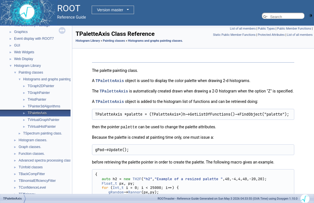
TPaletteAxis (37, 113)
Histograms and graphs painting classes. (53, 79)
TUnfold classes (31, 167)
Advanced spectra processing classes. (47, 160)
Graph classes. (30, 147)
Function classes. (32, 154)
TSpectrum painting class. (42, 133)
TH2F (137, 177)
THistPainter (37, 100)
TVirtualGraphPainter (44, 120)
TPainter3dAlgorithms (44, 106)
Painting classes (31, 72)
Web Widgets (24, 52)
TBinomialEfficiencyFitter (37, 181)
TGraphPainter (39, 93)
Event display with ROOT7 (34, 39)
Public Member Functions (294, 28)
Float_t (109, 182)
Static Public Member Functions (234, 35)
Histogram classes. (33, 140)
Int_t (118, 186)
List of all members (243, 28)
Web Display (23, 59)
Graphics (21, 32)
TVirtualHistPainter (42, 127)
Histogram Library (27, 66)
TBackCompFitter (32, 174)
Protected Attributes (271, 35)
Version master (110, 10)
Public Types (266, 28)
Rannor (134, 191)
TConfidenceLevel (32, 187)
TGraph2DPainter (41, 86)
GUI (17, 45)
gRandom (116, 191)
